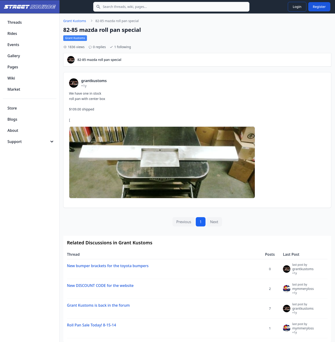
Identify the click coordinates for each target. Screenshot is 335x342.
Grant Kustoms (74, 21)
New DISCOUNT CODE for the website (100, 285)
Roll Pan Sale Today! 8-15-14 (91, 325)
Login (297, 6)
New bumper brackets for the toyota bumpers (108, 265)
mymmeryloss (303, 290)
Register (319, 6)
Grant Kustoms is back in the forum (98, 305)
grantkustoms (303, 271)
